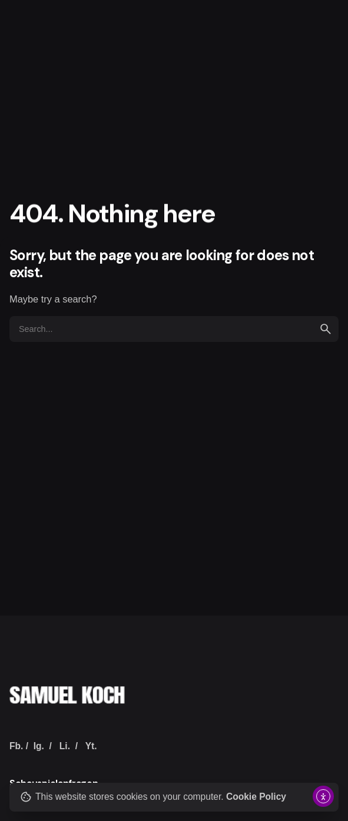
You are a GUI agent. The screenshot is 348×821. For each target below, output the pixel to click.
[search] (326, 329)
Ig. (39, 746)
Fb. (16, 746)
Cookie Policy (256, 797)
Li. (64, 746)
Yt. (91, 746)
